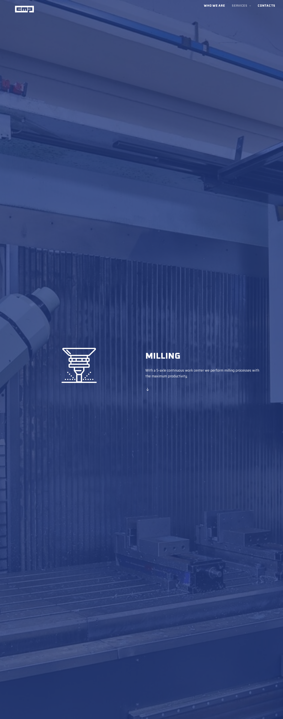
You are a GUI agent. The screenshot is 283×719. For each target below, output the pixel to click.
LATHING (197, 661)
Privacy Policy (89, 714)
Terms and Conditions (65, 714)
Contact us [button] (141, 608)
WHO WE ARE (200, 678)
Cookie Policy (180, 714)
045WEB (206, 714)
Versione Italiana (32, 685)
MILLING (196, 667)
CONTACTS (198, 684)
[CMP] (21, 10)
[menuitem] (216, 10)
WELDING (197, 672)
